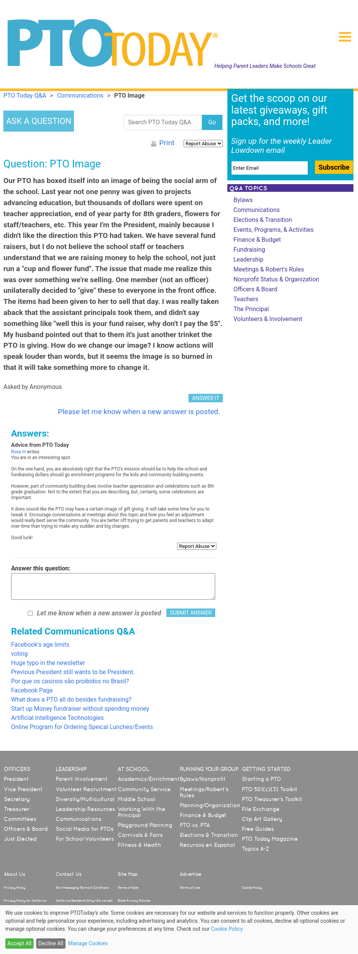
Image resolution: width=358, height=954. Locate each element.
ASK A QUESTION (38, 121)
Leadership (248, 259)
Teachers (245, 299)
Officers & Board (255, 289)
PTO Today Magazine (270, 839)
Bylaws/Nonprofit (203, 779)
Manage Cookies (88, 943)
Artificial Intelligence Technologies (57, 717)
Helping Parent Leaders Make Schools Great (265, 66)
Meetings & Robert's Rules (268, 269)
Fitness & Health (139, 845)
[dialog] (179, 929)
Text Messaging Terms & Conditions (82, 888)
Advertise (190, 874)
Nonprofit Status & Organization (276, 279)
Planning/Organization (210, 805)
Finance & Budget (257, 239)
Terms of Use (190, 888)
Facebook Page (32, 690)
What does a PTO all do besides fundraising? (71, 699)
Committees (20, 819)
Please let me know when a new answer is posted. (139, 411)
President (16, 779)
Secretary (17, 799)
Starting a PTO (261, 779)
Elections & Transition (262, 219)
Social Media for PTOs (84, 829)
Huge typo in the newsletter (48, 663)
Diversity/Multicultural (85, 799)
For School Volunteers (85, 839)
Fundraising (249, 249)
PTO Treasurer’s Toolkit (272, 799)
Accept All (20, 943)
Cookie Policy (252, 888)
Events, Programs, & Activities (273, 229)
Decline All (50, 943)
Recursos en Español (207, 845)
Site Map (127, 874)
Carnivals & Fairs (140, 835)
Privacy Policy (15, 888)
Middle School (136, 799)
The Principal (251, 309)
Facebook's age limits (40, 644)
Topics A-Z (255, 849)
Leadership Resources (85, 809)
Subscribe (333, 167)
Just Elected (20, 839)
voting (19, 653)
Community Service (144, 789)
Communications (256, 210)
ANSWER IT (205, 398)
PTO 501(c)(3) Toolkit (269, 789)
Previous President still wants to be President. (73, 672)
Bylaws (243, 200)
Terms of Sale (128, 888)
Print (166, 142)
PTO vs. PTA (195, 825)
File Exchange (261, 809)
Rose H (18, 452)
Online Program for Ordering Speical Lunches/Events (82, 727)
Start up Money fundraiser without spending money (80, 708)
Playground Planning (145, 825)
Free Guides (258, 829)
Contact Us (69, 874)
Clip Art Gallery (262, 819)
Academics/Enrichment (149, 779)
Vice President (23, 789)
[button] (342, 34)
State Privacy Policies (134, 901)
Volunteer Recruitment (86, 789)
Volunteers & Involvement (267, 319)
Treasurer (16, 809)
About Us (14, 874)
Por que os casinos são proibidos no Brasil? (70, 681)
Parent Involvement (82, 779)
